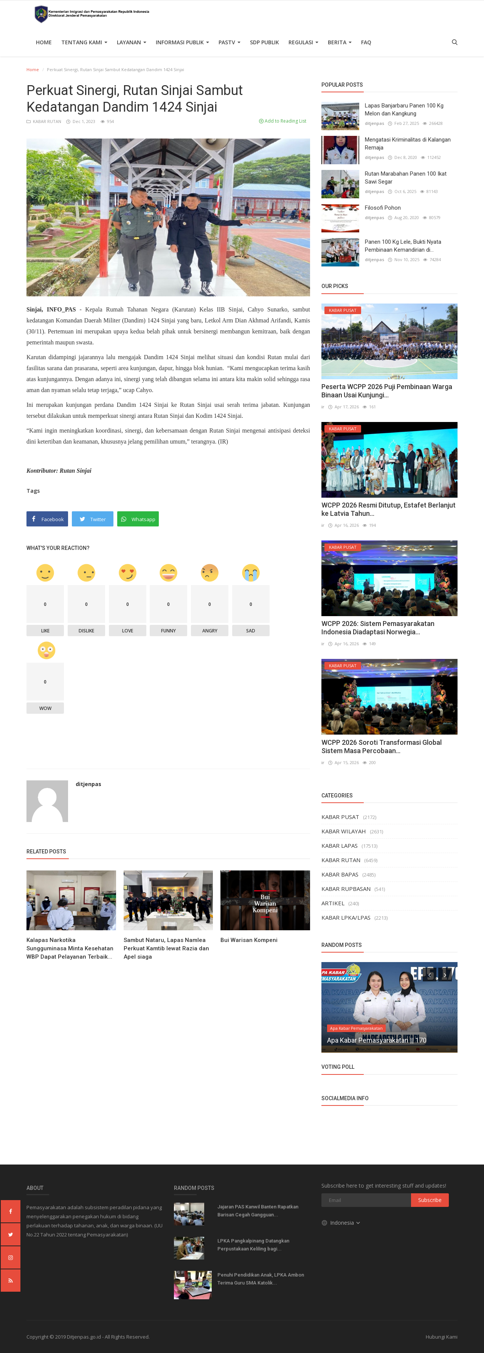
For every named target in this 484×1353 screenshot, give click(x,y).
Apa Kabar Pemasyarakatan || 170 (377, 1040)
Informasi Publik (182, 42)
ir (322, 406)
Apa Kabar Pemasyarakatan (356, 1028)
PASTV (229, 42)
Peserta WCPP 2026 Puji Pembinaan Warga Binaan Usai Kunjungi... (386, 391)
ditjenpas (88, 784)
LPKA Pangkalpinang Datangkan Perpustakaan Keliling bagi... (253, 1245)
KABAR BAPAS (339, 874)
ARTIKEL (332, 903)
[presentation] (429, 974)
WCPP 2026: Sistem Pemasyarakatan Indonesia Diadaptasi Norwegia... (377, 628)
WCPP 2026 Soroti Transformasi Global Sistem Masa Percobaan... (381, 746)
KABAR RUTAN (44, 121)
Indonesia (341, 1222)
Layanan (131, 42)
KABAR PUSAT (340, 817)
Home (44, 42)
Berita (340, 42)
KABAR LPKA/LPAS (346, 917)
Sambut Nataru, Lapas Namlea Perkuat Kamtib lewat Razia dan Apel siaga (166, 948)
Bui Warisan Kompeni (249, 940)
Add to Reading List (282, 121)
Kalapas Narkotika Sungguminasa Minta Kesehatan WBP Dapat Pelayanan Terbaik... (69, 948)
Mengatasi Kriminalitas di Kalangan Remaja (408, 143)
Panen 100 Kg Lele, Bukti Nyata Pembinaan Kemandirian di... (403, 245)
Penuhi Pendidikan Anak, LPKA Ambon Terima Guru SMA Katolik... (260, 1279)
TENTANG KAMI (84, 42)
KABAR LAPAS (339, 845)
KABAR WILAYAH (343, 831)
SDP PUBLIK (264, 42)
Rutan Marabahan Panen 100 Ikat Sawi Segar (406, 177)
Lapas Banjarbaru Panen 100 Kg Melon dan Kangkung (404, 109)
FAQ (366, 42)
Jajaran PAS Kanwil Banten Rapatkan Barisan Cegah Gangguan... (257, 1211)
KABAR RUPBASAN (346, 888)
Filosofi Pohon (383, 207)
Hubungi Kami (442, 1336)
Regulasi (303, 42)
